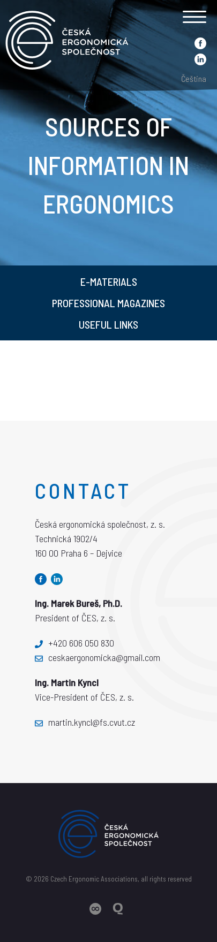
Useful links (108, 324)
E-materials (108, 281)
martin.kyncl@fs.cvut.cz (85, 722)
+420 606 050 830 (74, 643)
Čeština (193, 78)
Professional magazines (108, 303)
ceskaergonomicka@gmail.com (97, 657)
